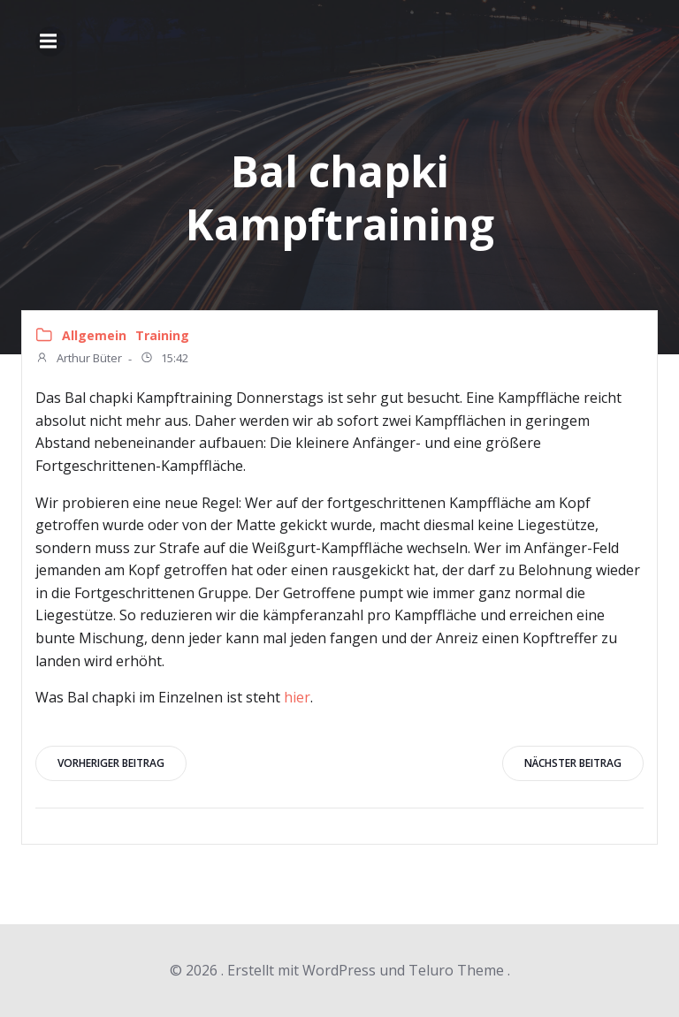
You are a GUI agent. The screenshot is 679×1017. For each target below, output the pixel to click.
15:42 (164, 359)
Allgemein (94, 335)
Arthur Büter (78, 359)
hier (297, 697)
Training (162, 335)
